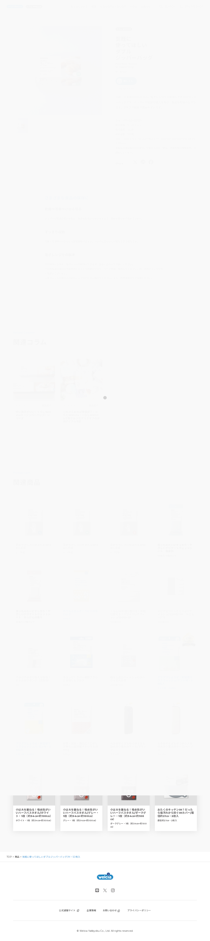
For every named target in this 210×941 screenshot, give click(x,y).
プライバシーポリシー (139, 910)
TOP (9, 856)
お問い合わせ (112, 910)
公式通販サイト (69, 910)
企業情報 (91, 910)
